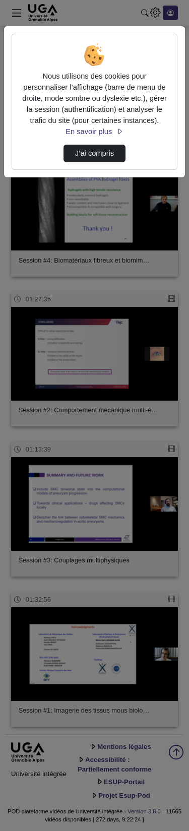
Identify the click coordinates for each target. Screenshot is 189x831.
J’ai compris (94, 153)
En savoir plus (94, 131)
